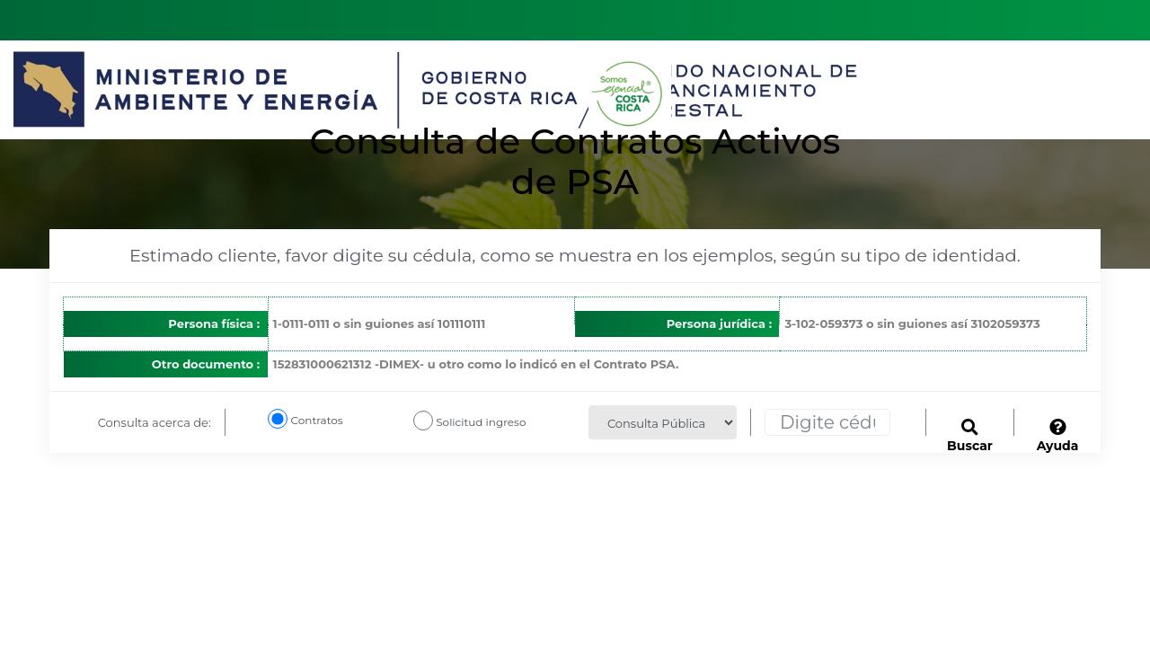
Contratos (324, 420)
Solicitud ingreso (481, 422)
